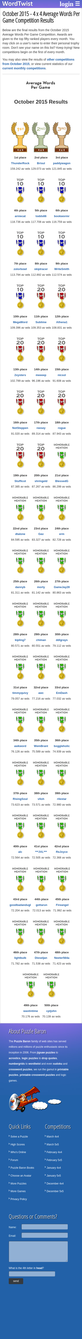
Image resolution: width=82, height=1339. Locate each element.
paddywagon (61, 163)
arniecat (20, 216)
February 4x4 (54, 1152)
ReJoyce (62, 851)
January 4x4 (54, 1167)
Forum (14, 1160)
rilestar (61, 799)
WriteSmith (61, 269)
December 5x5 (55, 1191)
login (66, 3)
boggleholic (62, 746)
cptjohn (51, 1011)
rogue (62, 428)
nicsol (62, 375)
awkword (20, 746)
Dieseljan (41, 957)
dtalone (20, 534)
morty (41, 587)
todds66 (41, 216)
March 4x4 (53, 1136)
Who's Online (18, 1152)
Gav (41, 534)
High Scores (17, 1144)
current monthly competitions (24, 68)
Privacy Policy (18, 1199)
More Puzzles (18, 1183)
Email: (12, 1235)
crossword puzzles (20, 1069)
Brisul (41, 163)
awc (41, 693)
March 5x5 (53, 1144)
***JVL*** (41, 851)
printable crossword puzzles (37, 1074)
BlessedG (61, 481)
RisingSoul (20, 799)
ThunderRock (20, 163)
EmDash (61, 693)
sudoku (57, 1063)
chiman (41, 640)
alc (20, 851)
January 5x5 (54, 1175)
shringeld (41, 481)
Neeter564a (61, 957)
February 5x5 (54, 1160)
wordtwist (34, 1063)
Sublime (41, 322)
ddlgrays (62, 640)
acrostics (14, 1058)
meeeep (41, 375)
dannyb (20, 587)
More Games (18, 1191)
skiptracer (41, 269)
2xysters (20, 375)
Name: (12, 1227)
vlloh (41, 799)
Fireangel (62, 905)
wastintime (30, 1011)
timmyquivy (20, 693)
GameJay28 (62, 587)
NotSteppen (20, 428)
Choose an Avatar (20, 1175)
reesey (41, 428)
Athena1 (61, 322)
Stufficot (20, 481)
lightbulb (20, 957)
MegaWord (20, 322)
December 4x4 (55, 1183)
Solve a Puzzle (19, 1136)
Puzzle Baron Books (22, 1167)
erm (62, 534)
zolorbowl (20, 269)
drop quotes (49, 1058)
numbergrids (17, 1063)
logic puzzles (30, 1058)
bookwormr (62, 216)
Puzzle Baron (22, 1041)
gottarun (41, 905)
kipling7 (20, 640)
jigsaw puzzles (46, 1052)
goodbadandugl (20, 905)
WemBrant (41, 746)
